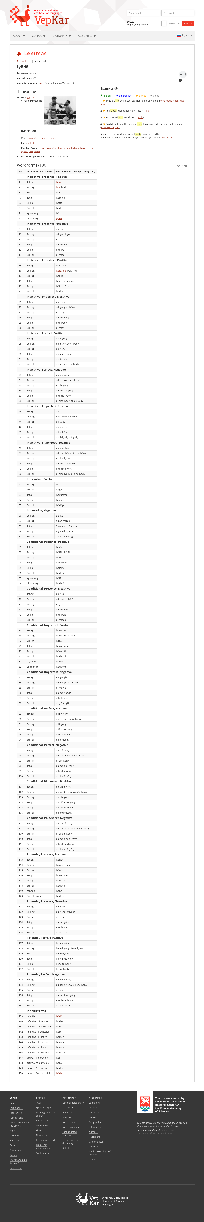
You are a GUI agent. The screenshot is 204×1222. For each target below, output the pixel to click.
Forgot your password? (138, 24)
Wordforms (68, 1107)
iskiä (48, 148)
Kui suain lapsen (110, 127)
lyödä (59, 218)
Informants (95, 1127)
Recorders (94, 1136)
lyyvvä (24, 151)
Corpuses (94, 1112)
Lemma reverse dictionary (70, 1141)
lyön (58, 182)
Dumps (13, 1145)
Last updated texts (46, 1140)
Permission (16, 1150)
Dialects (93, 1107)
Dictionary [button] (62, 36)
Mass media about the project (20, 1124)
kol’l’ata (31, 143)
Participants (16, 1107)
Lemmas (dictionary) (73, 1102)
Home (13, 1103)
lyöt (58, 187)
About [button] (19, 36)
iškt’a (36, 137)
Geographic (95, 1122)
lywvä (90, 148)
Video (39, 1130)
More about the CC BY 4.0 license (154, 1133)
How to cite (16, 1167)
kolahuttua (64, 148)
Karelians (15, 1135)
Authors (93, 1131)
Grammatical (96, 1141)
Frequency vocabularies (43, 1146)
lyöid (58, 270)
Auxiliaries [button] (87, 36)
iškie (54, 148)
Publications (16, 1117)
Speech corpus (44, 1107)
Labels (92, 1159)
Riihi (147, 110)
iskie (42, 148)
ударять (31, 97)
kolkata (75, 148)
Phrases (66, 1117)
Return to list (24, 61)
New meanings (70, 1127)
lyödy (59, 1073)
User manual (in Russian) (18, 1161)
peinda (53, 137)
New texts (41, 1135)
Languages (95, 1102)
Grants (13, 1154)
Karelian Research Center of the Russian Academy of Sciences (170, 1106)
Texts (39, 1102)
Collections (42, 1125)
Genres (93, 1117)
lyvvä (40, 83)
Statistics (14, 1140)
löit (64, 270)
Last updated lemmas (69, 1133)
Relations (67, 1112)
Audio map (42, 1120)
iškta (30, 137)
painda (44, 137)
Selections (68, 1148)
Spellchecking (43, 1153)
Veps (12, 1130)
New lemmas (69, 1122)
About (13, 1098)
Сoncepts (94, 1146)
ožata (37, 151)
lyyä (31, 151)
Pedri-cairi (167, 137)
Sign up (130, 21)
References (16, 1112)
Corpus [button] (39, 36)
